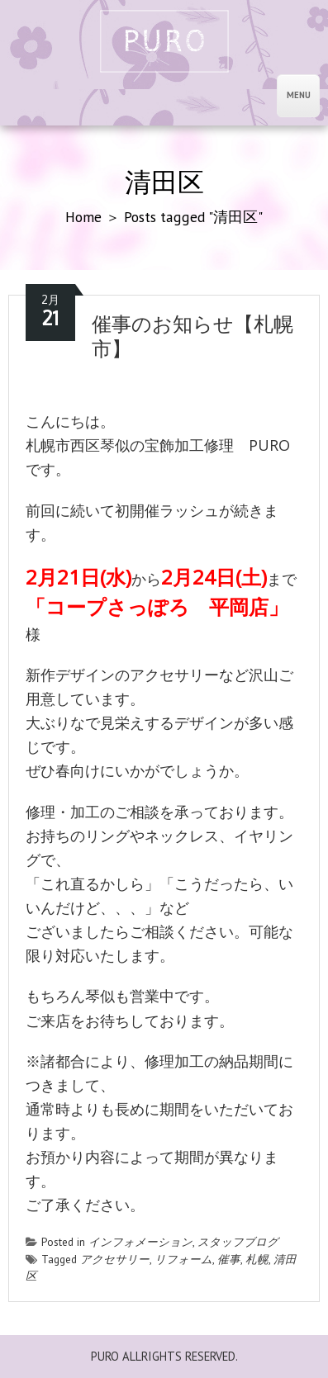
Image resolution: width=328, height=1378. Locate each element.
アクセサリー (115, 1259)
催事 (228, 1259)
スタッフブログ (237, 1241)
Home (83, 216)
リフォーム (183, 1259)
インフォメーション (140, 1241)
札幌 (257, 1259)
